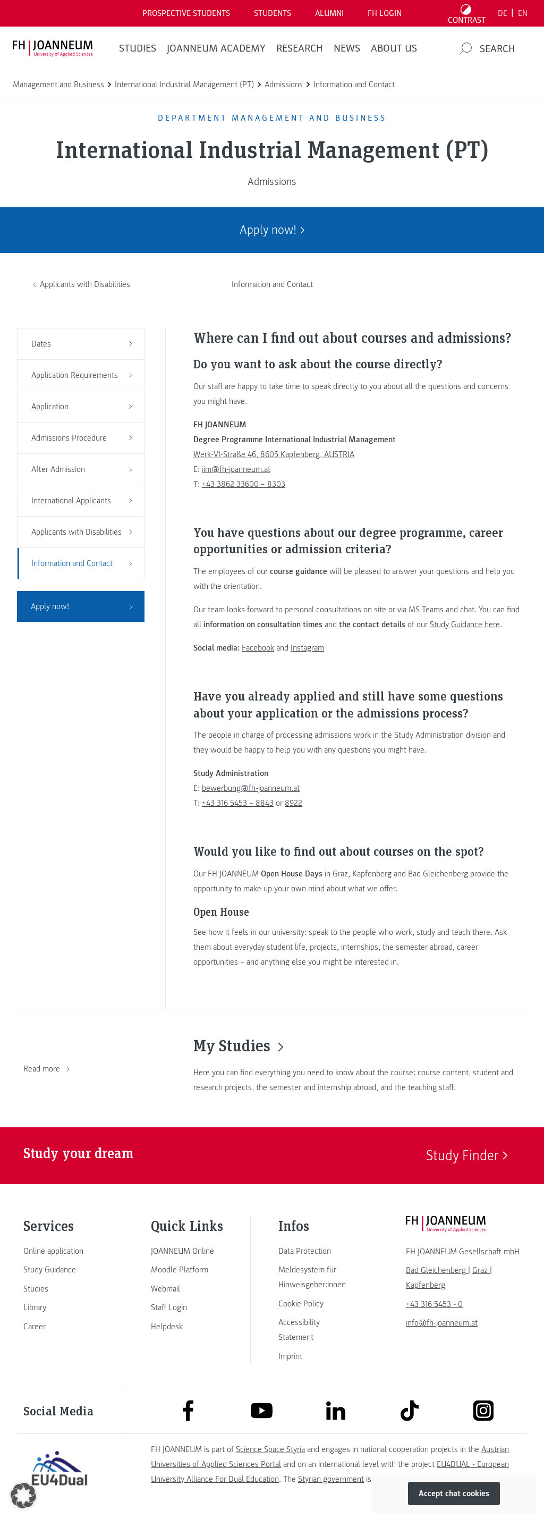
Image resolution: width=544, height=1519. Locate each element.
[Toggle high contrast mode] (467, 13)
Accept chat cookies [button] (454, 1493)
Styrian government (331, 1479)
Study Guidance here (465, 624)
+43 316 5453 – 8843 (238, 803)
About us (394, 48)
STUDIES (137, 48)
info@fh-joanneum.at (442, 1323)
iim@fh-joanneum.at (236, 469)
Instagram (307, 648)
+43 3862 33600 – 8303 (243, 484)
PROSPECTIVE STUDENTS (186, 13)
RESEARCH (299, 48)
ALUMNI (329, 13)
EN (523, 13)
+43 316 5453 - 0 (434, 1304)
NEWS (347, 48)
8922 (293, 803)
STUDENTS (272, 13)
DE (502, 13)
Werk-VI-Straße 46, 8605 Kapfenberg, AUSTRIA (273, 454)
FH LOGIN (385, 13)
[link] (59, 1251)
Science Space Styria (270, 1449)
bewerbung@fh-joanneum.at (251, 788)
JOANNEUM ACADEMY (216, 48)
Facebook (258, 648)
